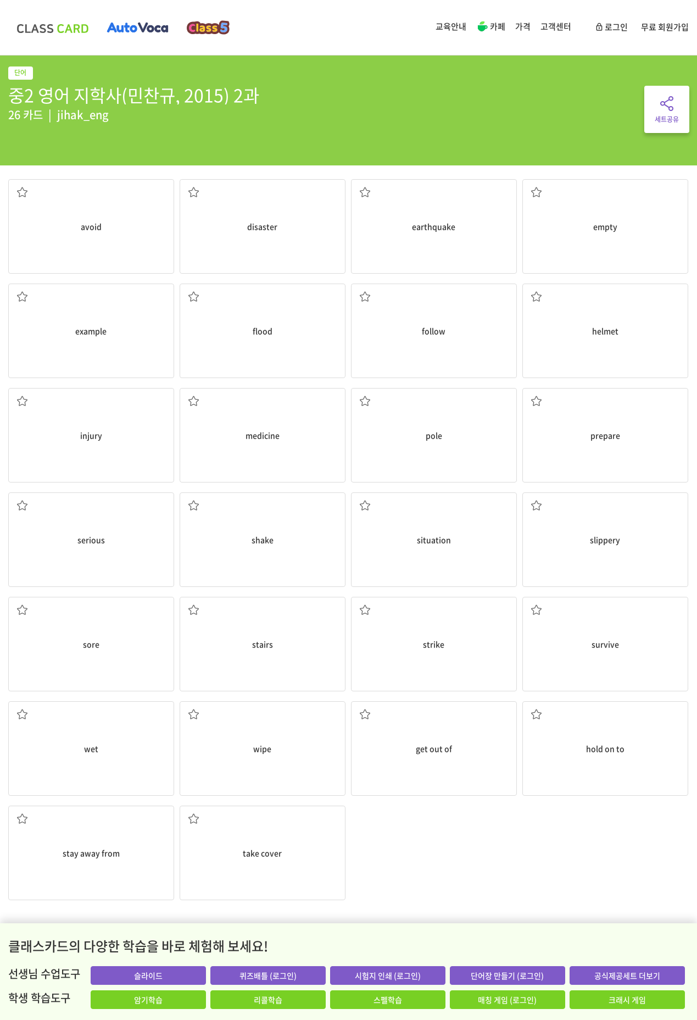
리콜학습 (268, 999)
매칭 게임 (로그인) (507, 999)
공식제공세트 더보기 (627, 975)
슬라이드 (148, 975)
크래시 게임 (627, 999)
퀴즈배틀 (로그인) (268, 975)
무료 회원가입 (665, 27)
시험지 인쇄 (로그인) (388, 975)
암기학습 (148, 999)
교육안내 (451, 26)
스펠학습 (387, 999)
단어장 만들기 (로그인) (507, 975)
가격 (523, 26)
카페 (490, 27)
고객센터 (555, 26)
